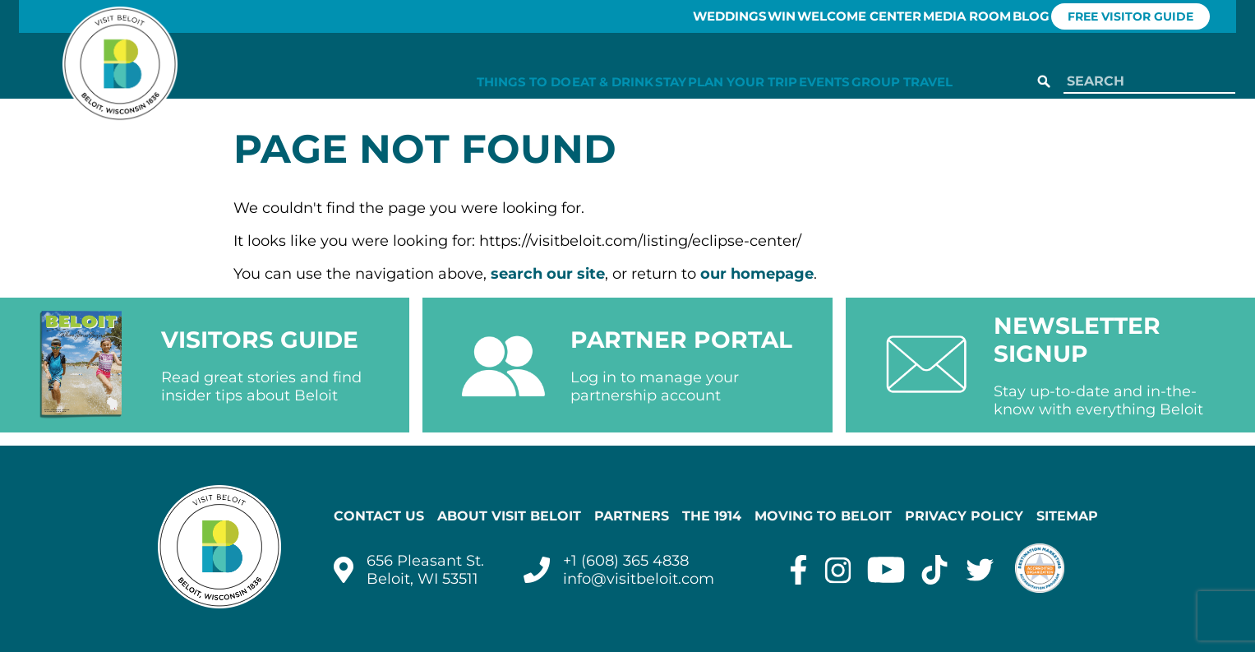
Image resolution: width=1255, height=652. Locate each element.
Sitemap (1067, 516)
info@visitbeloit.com (638, 579)
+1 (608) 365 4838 (626, 561)
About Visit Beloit (509, 516)
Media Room (941, 16)
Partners (631, 516)
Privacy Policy (964, 516)
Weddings (646, 16)
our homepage (757, 274)
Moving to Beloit (823, 516)
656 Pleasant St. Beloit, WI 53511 (425, 570)
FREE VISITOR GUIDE (1149, 16)
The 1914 (711, 516)
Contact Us (379, 516)
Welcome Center (816, 16)
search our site (548, 274)
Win (720, 16)
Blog (1026, 16)
